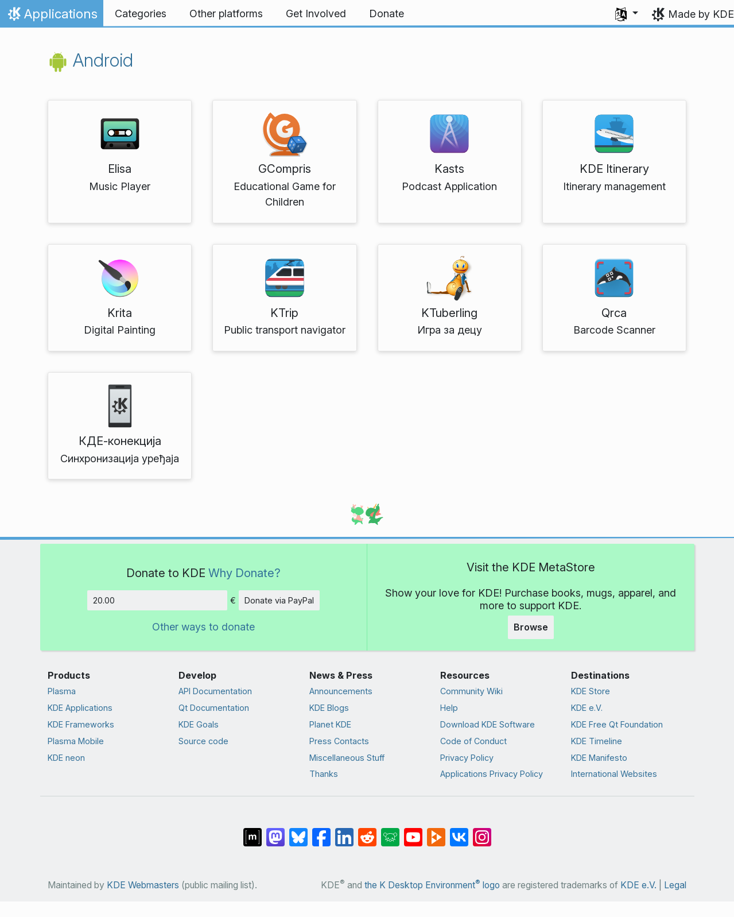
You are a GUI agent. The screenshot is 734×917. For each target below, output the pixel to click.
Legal (675, 885)
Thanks (323, 774)
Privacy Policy (467, 758)
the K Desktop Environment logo (432, 885)
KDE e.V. (587, 708)
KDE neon (66, 758)
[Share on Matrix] (252, 831)
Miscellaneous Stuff (347, 758)
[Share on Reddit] (367, 831)
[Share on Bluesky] (298, 831)
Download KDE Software (487, 724)
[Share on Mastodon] (275, 831)
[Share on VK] (459, 831)
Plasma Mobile (76, 741)
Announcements (340, 691)
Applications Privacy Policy (491, 774)
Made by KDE (701, 14)
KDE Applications (80, 708)
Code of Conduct (473, 741)
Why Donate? (244, 573)
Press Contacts (339, 741)
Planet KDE (330, 724)
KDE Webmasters (143, 885)
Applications (51, 17)
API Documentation (215, 691)
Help (449, 708)
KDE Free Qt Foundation (617, 724)
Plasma (62, 691)
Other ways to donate (203, 627)
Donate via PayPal (279, 600)
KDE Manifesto (599, 758)
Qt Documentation (213, 708)
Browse (531, 627)
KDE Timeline (596, 741)
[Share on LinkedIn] (344, 831)
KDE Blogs (329, 708)
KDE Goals (198, 724)
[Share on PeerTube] (436, 831)
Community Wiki (471, 691)
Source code (203, 741)
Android (90, 60)
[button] (627, 14)
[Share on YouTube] (413, 831)
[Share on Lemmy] (390, 831)
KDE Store (590, 691)
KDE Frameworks (81, 724)
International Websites (614, 774)
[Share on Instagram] (482, 831)
